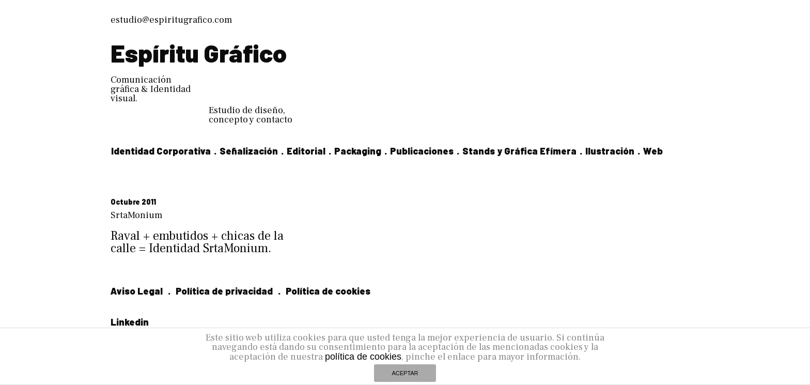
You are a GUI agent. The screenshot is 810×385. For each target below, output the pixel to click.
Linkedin (130, 322)
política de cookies (363, 356)
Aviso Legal (137, 291)
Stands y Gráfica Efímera (519, 151)
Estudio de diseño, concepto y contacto (250, 115)
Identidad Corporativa (161, 151)
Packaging (357, 151)
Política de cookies (328, 291)
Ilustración (609, 151)
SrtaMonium (136, 215)
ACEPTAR (405, 373)
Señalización (249, 151)
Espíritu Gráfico (199, 53)
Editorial (306, 151)
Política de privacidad (224, 291)
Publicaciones (422, 151)
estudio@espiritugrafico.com (171, 20)
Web (653, 151)
